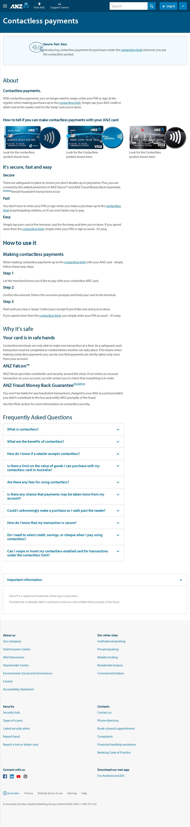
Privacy (29, 793)
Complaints (105, 736)
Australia (13, 793)
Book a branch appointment (116, 728)
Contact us (104, 712)
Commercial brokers (110, 673)
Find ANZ (39, 6)
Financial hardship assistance (116, 744)
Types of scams (13, 720)
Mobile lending (107, 657)
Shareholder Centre (16, 665)
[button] (3, 6)
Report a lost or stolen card (20, 744)
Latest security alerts (16, 728)
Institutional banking (111, 641)
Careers (8, 681)
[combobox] (133, 6)
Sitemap (72, 793)
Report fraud (11, 736)
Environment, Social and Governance (27, 673)
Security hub (11, 712)
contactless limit (131, 50)
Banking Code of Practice (114, 752)
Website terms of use (50, 793)
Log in (168, 6)
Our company (12, 641)
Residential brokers (110, 665)
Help (84, 793)
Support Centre (59, 6)
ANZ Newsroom (13, 657)
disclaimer (7, 191)
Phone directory (108, 720)
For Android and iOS (110, 776)
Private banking (108, 649)
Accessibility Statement (18, 689)
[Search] (133, 6)
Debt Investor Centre (16, 649)
